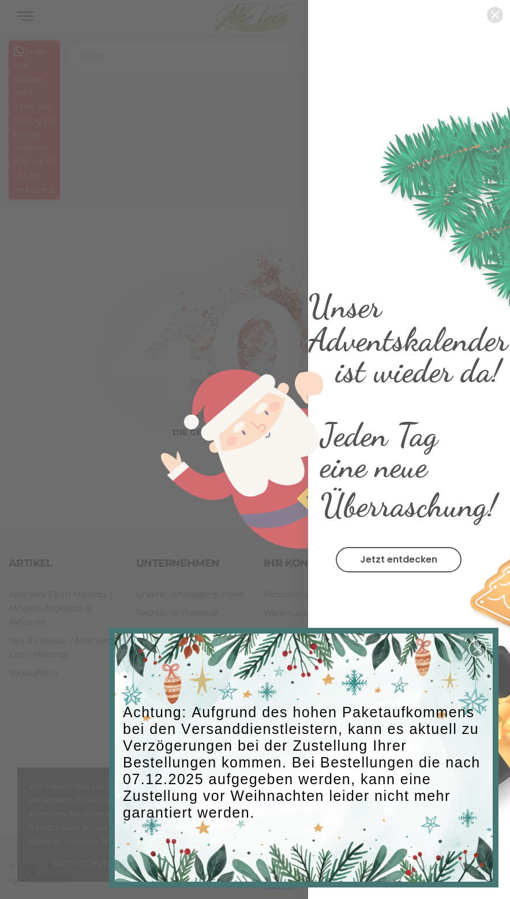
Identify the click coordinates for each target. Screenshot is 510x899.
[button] (477, 648)
